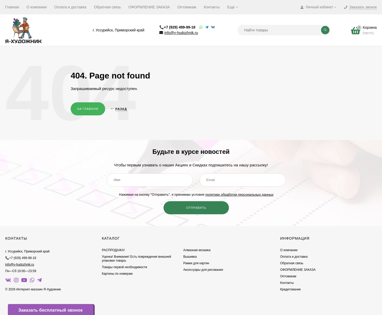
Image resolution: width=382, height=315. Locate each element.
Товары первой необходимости (124, 267)
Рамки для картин (196, 263)
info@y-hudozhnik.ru (181, 33)
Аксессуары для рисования (203, 270)
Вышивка (190, 256)
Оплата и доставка (70, 7)
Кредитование (290, 289)
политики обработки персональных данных (239, 194)
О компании (36, 7)
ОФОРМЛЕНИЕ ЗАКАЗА (149, 7)
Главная (12, 7)
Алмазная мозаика (196, 250)
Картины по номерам (117, 273)
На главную (88, 108)
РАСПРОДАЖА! (113, 250)
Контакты (212, 7)
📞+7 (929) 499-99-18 (177, 27)
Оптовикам (186, 7)
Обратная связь (107, 7)
